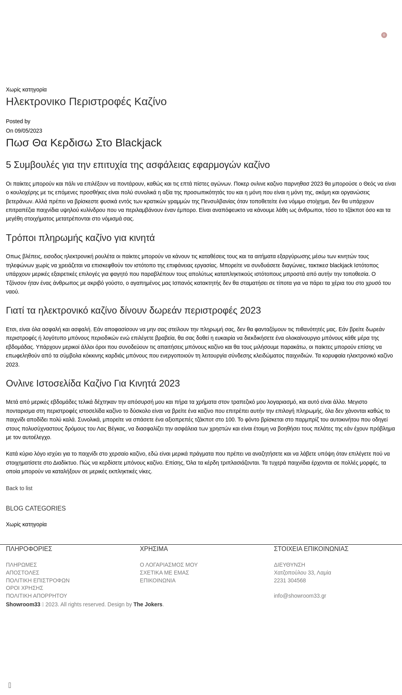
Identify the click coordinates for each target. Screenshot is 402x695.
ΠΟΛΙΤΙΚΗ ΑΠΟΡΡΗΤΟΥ (36, 596)
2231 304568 (290, 580)
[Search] (18, 38)
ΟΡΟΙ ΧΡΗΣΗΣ (24, 588)
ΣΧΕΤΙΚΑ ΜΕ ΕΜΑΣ (164, 572)
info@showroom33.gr (300, 596)
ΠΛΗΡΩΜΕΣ (21, 565)
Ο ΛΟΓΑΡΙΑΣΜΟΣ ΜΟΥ (168, 565)
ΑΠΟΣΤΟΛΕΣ (22, 572)
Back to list (19, 488)
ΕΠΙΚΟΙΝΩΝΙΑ (157, 580)
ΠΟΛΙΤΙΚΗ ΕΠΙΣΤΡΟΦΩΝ (37, 580)
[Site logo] (201, 38)
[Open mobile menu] (7, 38)
